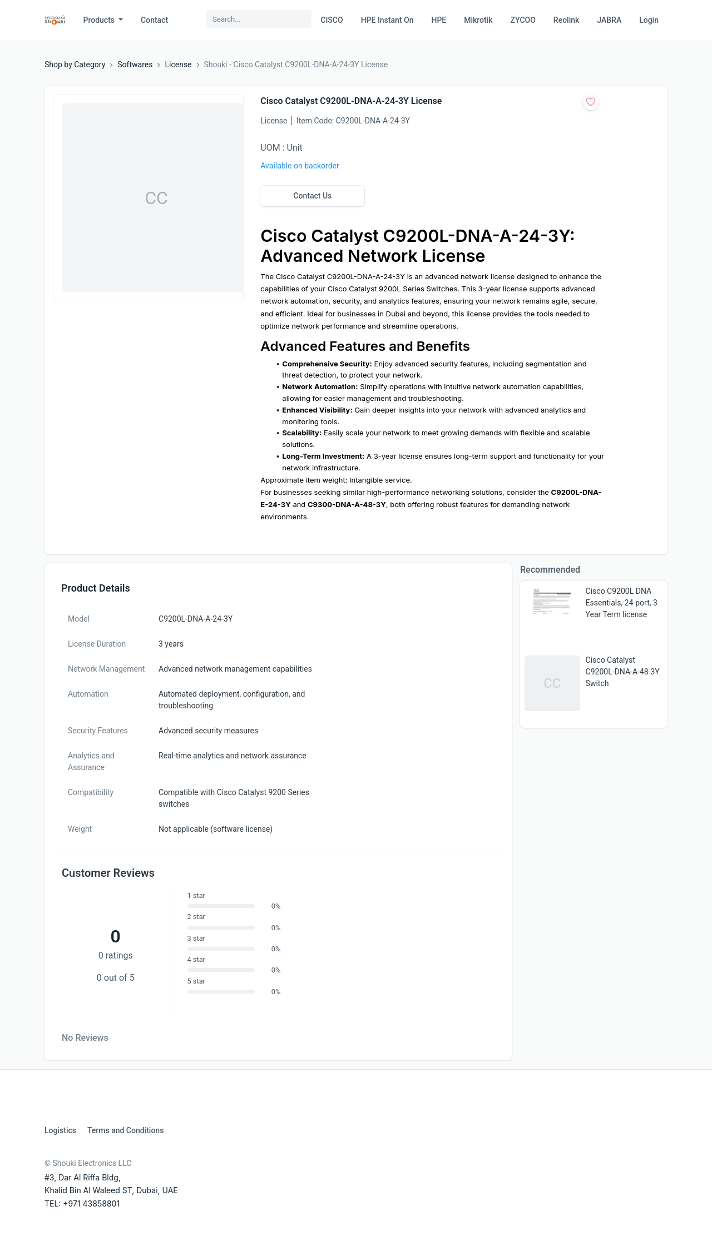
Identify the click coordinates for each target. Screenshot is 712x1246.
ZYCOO (523, 20)
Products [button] (100, 20)
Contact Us (312, 195)
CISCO (331, 20)
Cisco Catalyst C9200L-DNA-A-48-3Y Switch (623, 672)
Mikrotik (478, 20)
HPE (438, 20)
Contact (154, 20)
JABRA (609, 20)
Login (649, 20)
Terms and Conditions (125, 1130)
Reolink (566, 20)
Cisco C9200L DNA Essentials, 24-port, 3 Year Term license (621, 603)
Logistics (60, 1130)
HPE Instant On (387, 20)
